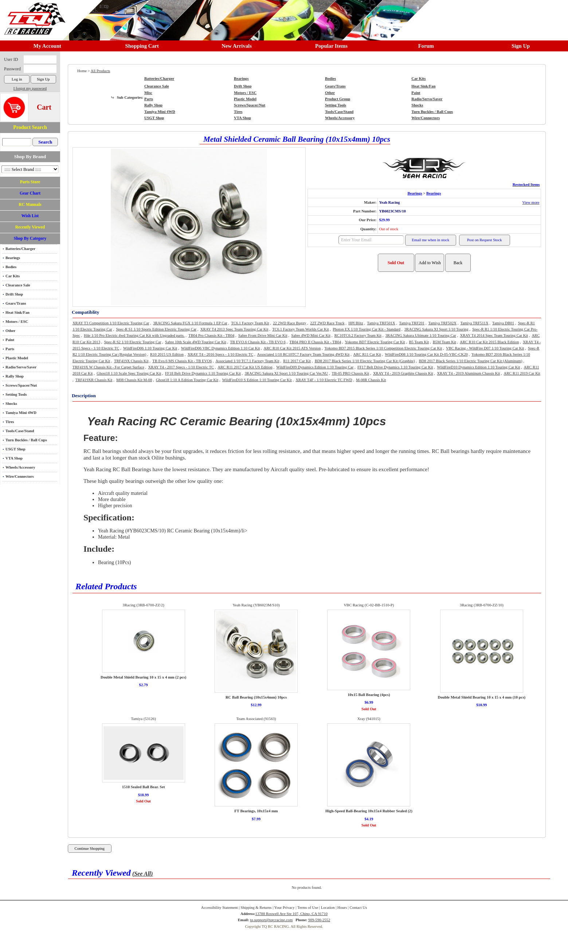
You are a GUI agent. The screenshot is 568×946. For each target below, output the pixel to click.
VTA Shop (14, 458)
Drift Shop (14, 294)
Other (10, 331)
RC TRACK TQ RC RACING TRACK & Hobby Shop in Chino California (33, 15)
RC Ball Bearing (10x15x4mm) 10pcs (256, 697)
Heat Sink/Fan (17, 312)
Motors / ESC (16, 322)
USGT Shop (15, 449)
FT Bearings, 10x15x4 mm (256, 811)
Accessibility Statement (219, 908)
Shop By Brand (30, 156)
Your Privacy (284, 908)
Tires (9, 422)
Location (328, 908)
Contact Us (358, 908)
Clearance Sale (17, 285)
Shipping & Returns (255, 908)
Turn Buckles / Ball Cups (26, 440)
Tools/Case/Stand (19, 431)
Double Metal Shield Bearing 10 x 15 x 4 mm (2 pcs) (143, 677)
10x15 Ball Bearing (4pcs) (369, 695)
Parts (9, 349)
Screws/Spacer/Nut (21, 385)
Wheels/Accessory (20, 467)
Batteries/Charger (20, 249)
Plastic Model (16, 358)
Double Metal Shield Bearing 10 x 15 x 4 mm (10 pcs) (481, 697)
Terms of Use (307, 908)
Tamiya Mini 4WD (20, 413)
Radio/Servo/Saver (20, 367)
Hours (342, 908)
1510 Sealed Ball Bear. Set (143, 787)
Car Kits (12, 276)
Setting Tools (16, 394)
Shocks (11, 404)
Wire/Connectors (19, 476)
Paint (9, 340)
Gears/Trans (15, 303)
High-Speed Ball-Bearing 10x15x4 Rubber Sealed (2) (368, 811)
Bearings (12, 258)
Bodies (10, 267)
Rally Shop (14, 376)
